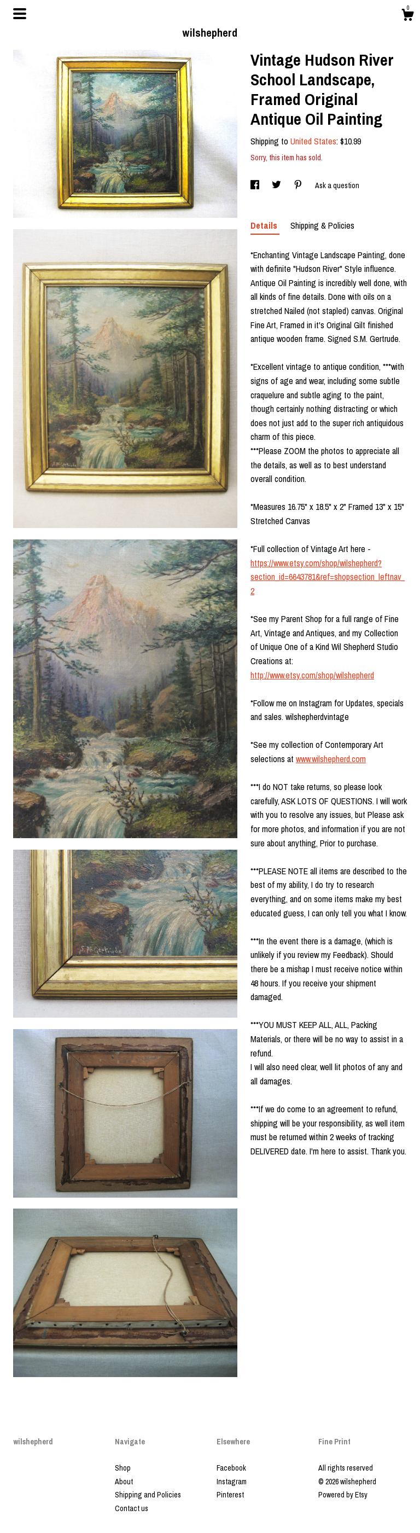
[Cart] (407, 16)
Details (264, 225)
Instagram (232, 1481)
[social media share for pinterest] (299, 185)
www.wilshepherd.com (331, 759)
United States (313, 141)
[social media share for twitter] (277, 185)
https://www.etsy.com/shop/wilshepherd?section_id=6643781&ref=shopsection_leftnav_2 (327, 577)
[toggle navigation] (19, 13)
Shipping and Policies (148, 1495)
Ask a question (337, 185)
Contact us (131, 1508)
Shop (123, 1468)
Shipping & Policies (322, 225)
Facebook (231, 1468)
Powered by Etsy (343, 1495)
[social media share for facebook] (255, 185)
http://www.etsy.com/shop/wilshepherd (312, 675)
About (124, 1481)
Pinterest (230, 1495)
